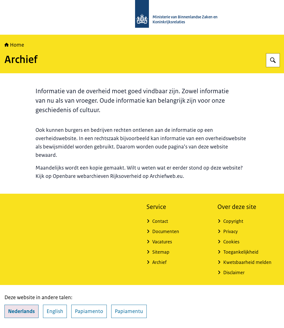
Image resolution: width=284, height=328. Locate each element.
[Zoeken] (273, 60)
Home (14, 45)
